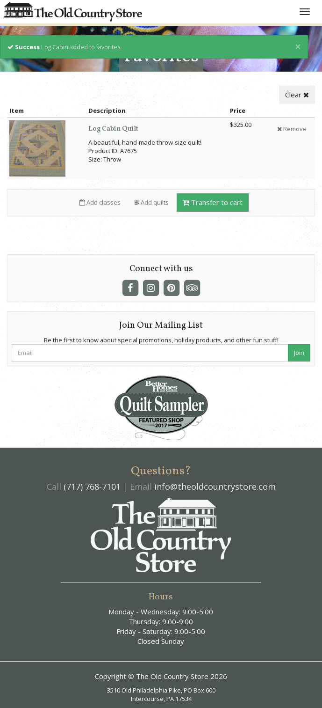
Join (299, 352)
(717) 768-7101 (92, 486)
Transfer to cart (213, 202)
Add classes (100, 202)
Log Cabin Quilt (113, 129)
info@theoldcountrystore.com (215, 486)
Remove (292, 129)
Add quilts (152, 202)
